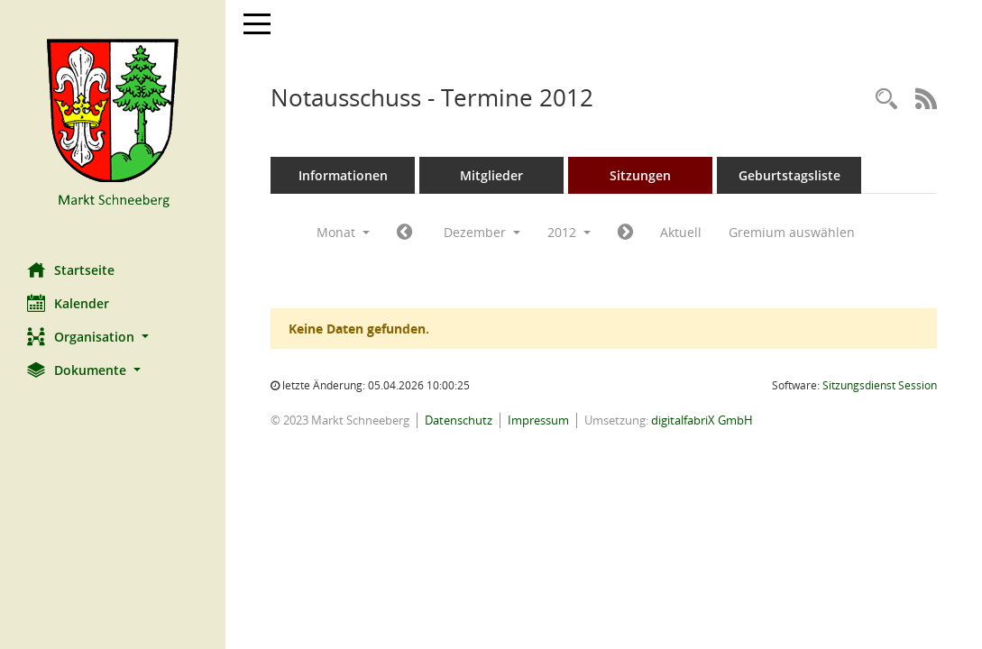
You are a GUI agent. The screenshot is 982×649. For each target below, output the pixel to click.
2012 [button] (569, 232)
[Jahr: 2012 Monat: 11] (404, 232)
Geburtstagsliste (789, 175)
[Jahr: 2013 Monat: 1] (625, 232)
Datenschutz (458, 420)
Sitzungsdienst (879, 385)
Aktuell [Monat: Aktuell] (681, 232)
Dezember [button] (482, 232)
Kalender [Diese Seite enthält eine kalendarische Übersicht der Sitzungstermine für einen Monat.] (68, 303)
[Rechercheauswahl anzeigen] (886, 99)
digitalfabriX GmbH (702, 420)
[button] (112, 336)
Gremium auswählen (792, 232)
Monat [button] (343, 232)
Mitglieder (491, 175)
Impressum (538, 420)
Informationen (343, 175)
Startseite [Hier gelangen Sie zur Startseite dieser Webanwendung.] (71, 270)
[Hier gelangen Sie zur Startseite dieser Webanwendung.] (112, 124)
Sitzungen (640, 175)
